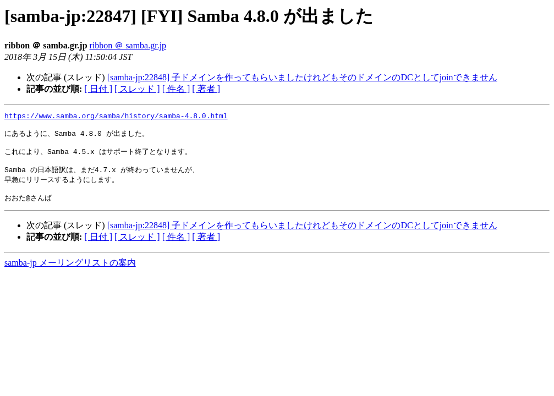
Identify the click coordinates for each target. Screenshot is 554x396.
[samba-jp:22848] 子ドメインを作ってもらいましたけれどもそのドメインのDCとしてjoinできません (302, 77)
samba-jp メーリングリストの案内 (70, 273)
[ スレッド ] (137, 89)
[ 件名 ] (176, 89)
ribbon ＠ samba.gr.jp (128, 45)
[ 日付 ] (98, 89)
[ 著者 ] (206, 89)
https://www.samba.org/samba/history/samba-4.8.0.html (116, 117)
